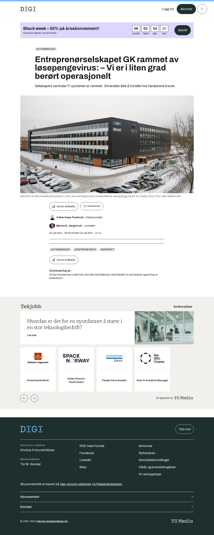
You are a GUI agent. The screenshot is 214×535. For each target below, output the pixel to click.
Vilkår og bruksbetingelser (157, 467)
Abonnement (107, 497)
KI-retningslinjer (150, 474)
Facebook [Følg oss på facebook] (86, 453)
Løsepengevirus (85, 249)
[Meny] (202, 9)
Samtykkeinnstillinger (154, 460)
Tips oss (184, 429)
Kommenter (91, 206)
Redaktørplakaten (109, 484)
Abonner (186, 9)
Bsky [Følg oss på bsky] (83, 467)
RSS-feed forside (91, 446)
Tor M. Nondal (30, 464)
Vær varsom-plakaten (75, 484)
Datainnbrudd (45, 49)
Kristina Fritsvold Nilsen (37, 450)
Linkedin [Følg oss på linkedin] (85, 460)
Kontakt (107, 507)
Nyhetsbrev (147, 453)
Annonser (145, 446)
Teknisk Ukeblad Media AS (52, 521)
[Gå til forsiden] (28, 9)
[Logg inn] (167, 9)
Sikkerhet (107, 249)
